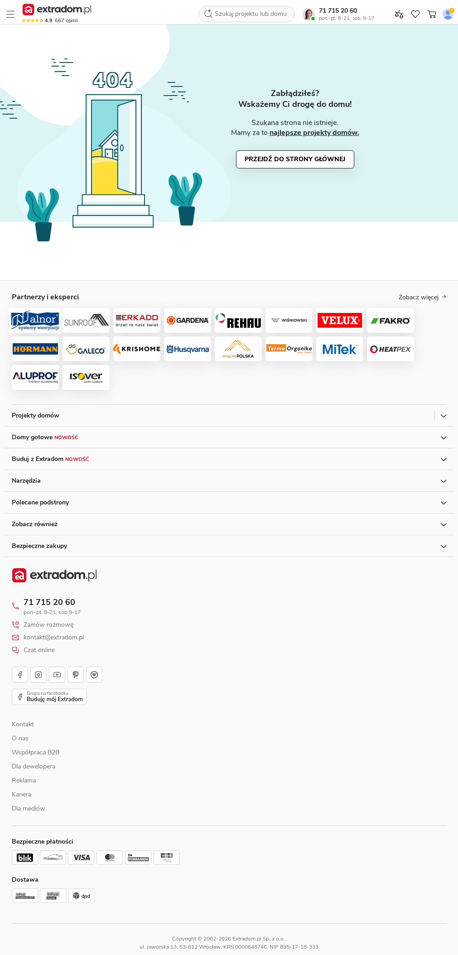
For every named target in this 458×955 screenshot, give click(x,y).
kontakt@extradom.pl (54, 637)
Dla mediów (28, 808)
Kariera (21, 794)
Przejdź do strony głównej (295, 159)
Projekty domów (35, 415)
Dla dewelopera (33, 766)
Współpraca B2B (35, 752)
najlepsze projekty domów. (314, 133)
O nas (20, 738)
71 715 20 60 (338, 10)
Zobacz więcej (423, 297)
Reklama (24, 780)
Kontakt (23, 724)
